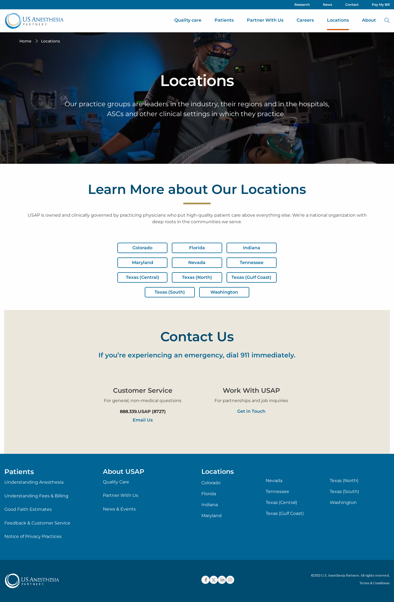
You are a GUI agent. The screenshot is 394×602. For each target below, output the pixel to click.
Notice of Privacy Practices (33, 536)
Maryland (211, 516)
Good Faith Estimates (28, 509)
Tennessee (277, 491)
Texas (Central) (281, 502)
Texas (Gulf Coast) (285, 513)
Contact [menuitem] (352, 4)
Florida (208, 494)
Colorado (211, 483)
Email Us (143, 420)
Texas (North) (344, 480)
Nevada (274, 480)
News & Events (119, 509)
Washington (343, 502)
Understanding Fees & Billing (36, 495)
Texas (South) (344, 491)
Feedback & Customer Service (37, 523)
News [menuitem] (327, 4)
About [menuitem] (369, 20)
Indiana (209, 505)
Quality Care (116, 482)
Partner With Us (120, 495)
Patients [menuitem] (224, 20)
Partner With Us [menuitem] (265, 20)
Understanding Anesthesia (33, 482)
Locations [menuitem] (338, 20)
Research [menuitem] (302, 4)
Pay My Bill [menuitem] (381, 4)
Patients (19, 472)
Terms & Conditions (375, 583)
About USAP (123, 471)
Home (25, 41)
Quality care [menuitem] (187, 20)
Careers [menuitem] (305, 20)
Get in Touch (251, 411)
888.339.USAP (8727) (143, 411)
